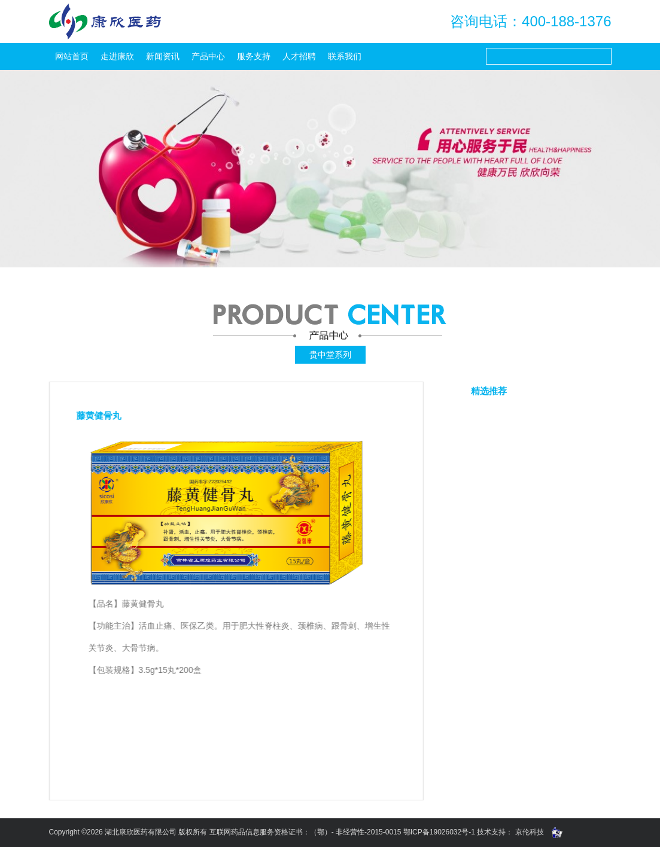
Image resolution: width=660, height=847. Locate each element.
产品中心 (208, 56)
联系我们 (344, 56)
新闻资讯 (163, 56)
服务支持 (253, 56)
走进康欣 (117, 56)
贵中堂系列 (330, 354)
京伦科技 (529, 832)
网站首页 (72, 56)
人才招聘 (299, 56)
